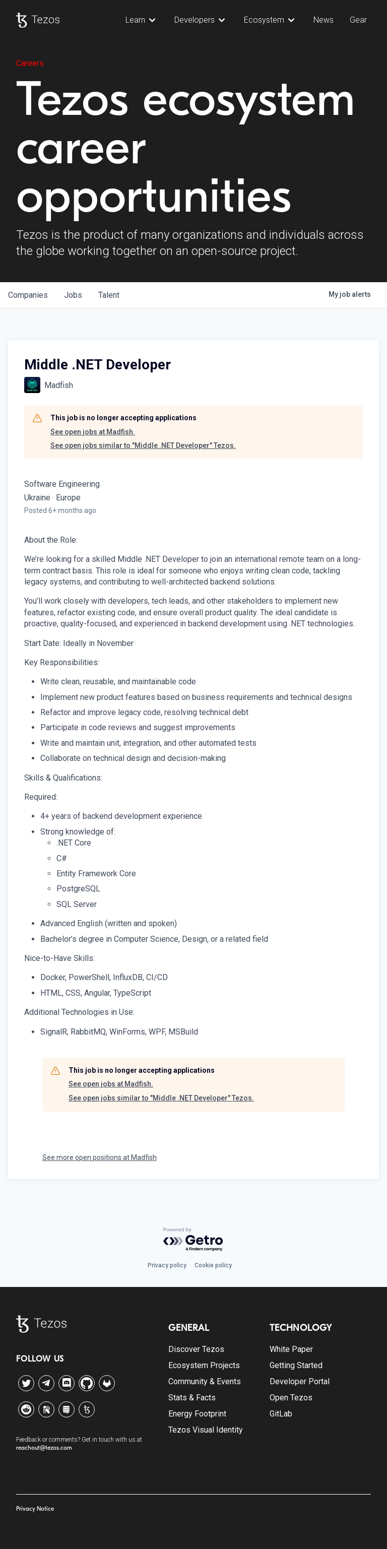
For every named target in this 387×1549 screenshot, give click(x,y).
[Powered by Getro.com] (193, 1240)
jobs (73, 295)
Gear (358, 20)
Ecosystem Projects (204, 1365)
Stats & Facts (192, 1397)
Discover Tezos (196, 1349)
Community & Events (204, 1381)
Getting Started (296, 1365)
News (323, 20)
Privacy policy (167, 1265)
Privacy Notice (35, 1508)
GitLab (281, 1413)
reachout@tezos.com (44, 1447)
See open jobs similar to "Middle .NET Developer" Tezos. (143, 445)
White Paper (291, 1349)
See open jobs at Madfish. (92, 432)
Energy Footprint (197, 1413)
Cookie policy (213, 1265)
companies (28, 295)
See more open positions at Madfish (99, 1157)
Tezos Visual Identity (205, 1430)
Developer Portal (300, 1381)
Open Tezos (291, 1397)
